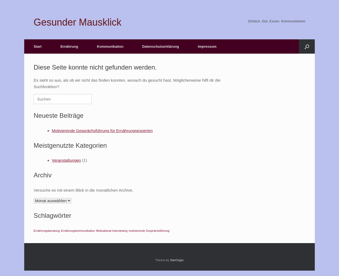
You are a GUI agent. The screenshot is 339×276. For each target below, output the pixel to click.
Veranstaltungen (66, 160)
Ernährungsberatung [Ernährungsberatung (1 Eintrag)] (47, 230)
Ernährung (69, 46)
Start (38, 46)
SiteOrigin (177, 260)
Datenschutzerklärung (160, 46)
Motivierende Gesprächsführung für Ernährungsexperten (102, 130)
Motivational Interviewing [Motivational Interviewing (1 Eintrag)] (112, 230)
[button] (307, 46)
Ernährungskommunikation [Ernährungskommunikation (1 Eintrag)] (78, 230)
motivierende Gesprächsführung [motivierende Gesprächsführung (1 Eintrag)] (149, 230)
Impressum (207, 46)
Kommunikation (110, 46)
